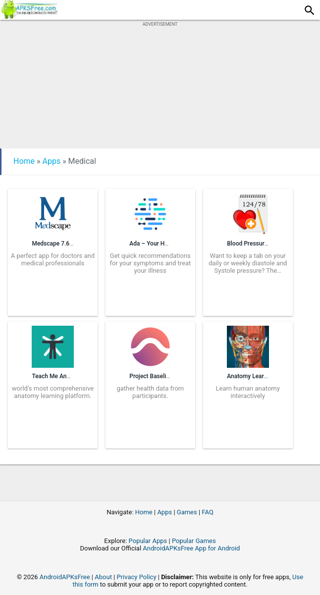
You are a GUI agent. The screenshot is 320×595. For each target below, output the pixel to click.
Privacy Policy (137, 577)
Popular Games (194, 541)
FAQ (207, 512)
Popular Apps (148, 541)
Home (24, 161)
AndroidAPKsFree (65, 577)
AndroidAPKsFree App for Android (191, 548)
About (103, 577)
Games (187, 512)
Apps (52, 161)
